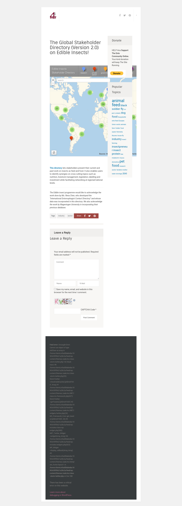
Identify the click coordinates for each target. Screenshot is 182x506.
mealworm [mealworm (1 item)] (115, 158)
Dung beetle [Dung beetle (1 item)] (122, 117)
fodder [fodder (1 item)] (118, 128)
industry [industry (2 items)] (117, 139)
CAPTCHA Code (88, 309)
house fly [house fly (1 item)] (121, 136)
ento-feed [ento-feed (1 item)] (115, 121)
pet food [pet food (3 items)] (118, 163)
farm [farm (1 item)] (113, 128)
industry (61, 216)
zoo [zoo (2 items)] (125, 173)
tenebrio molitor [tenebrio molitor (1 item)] (122, 170)
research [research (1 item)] (122, 166)
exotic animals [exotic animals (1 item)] (121, 124)
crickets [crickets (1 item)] (117, 113)
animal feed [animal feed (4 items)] (118, 102)
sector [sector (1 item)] (114, 170)
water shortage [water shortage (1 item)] (117, 174)
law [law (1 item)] (122, 154)
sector (70, 216)
